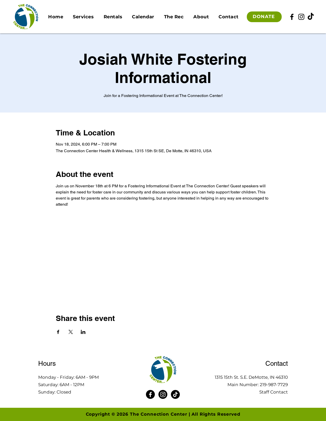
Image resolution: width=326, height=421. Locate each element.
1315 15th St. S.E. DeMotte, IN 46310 (251, 377)
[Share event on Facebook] (58, 332)
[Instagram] (301, 17)
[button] (83, 16)
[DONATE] (264, 16)
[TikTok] (311, 17)
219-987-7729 (274, 384)
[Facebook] (292, 17)
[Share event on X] (70, 332)
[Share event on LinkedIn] (83, 332)
